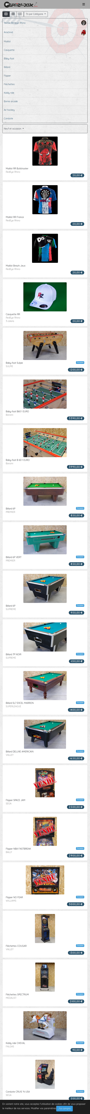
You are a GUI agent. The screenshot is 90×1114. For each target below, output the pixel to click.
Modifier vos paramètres (43, 1108)
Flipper (7, 75)
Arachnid (45, 32)
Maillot (7, 41)
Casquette (9, 50)
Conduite (8, 118)
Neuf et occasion (13, 128)
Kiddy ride (9, 92)
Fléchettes (9, 84)
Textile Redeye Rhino (45, 23)
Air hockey (9, 109)
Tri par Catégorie (35, 14)
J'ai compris (64, 1108)
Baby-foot (9, 58)
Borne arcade (11, 101)
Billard (7, 67)
